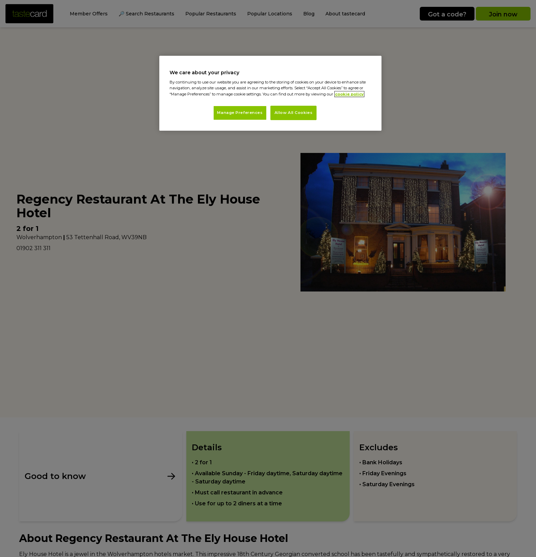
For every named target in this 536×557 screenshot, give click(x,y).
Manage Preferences (240, 112)
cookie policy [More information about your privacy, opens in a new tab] (349, 94)
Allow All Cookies (293, 112)
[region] (270, 93)
